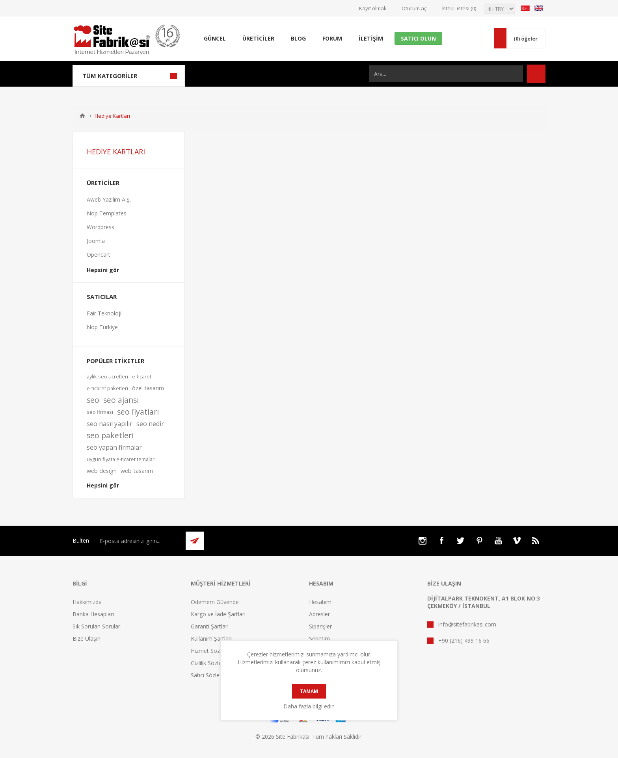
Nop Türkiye (102, 327)
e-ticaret (141, 376)
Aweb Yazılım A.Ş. (109, 199)
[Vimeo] (517, 540)
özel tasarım (148, 388)
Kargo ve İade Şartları (218, 614)
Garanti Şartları (210, 626)
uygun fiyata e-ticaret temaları (121, 459)
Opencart (98, 254)
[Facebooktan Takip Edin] (441, 540)
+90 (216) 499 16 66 (464, 640)
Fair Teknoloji (104, 313)
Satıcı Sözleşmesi (213, 675)
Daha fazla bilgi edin (309, 706)
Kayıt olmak (373, 8)
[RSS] (536, 540)
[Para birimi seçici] (499, 9)
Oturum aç (414, 8)
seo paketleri (110, 435)
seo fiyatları (138, 411)
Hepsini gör (103, 270)
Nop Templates (107, 213)
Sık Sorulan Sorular (96, 626)
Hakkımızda (87, 602)
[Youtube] (498, 540)
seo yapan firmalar (114, 447)
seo (93, 400)
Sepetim (319, 638)
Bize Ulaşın (87, 638)
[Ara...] (446, 73)
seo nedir (150, 423)
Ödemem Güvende (215, 602)
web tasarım (137, 470)
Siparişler (320, 626)
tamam (309, 691)
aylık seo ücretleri (107, 376)
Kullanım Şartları (211, 638)
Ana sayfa (82, 115)
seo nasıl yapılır (109, 423)
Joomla (96, 241)
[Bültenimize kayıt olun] (138, 540)
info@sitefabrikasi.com (467, 624)
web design (102, 470)
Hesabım (320, 602)
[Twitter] (460, 540)
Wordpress (100, 227)
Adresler (319, 614)
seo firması (100, 411)
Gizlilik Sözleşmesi (213, 663)
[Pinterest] (479, 540)
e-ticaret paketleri (107, 388)
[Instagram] (422, 540)
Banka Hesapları (93, 614)
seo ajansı (121, 400)
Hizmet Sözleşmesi (215, 650)
